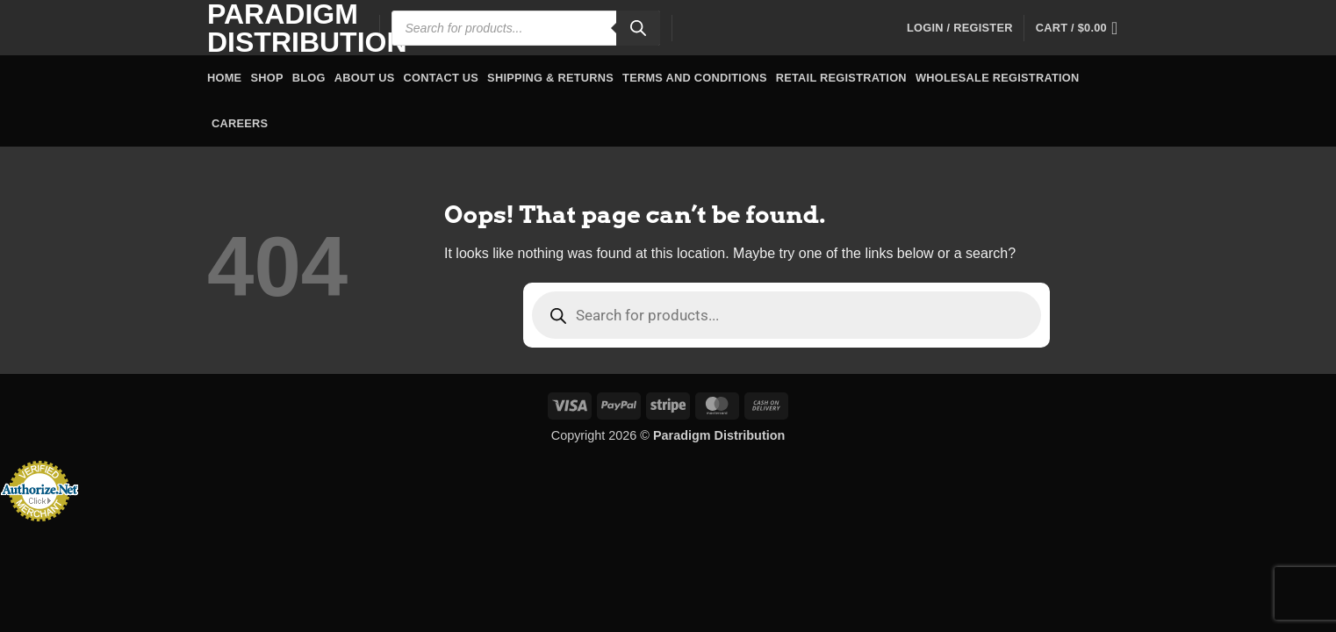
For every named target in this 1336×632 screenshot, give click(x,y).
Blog (309, 77)
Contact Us (441, 77)
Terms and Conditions (694, 77)
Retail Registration (841, 77)
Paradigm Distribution (280, 28)
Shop (266, 77)
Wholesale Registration (998, 77)
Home (224, 77)
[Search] (638, 28)
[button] (960, 28)
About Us (364, 77)
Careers (240, 123)
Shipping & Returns (550, 77)
